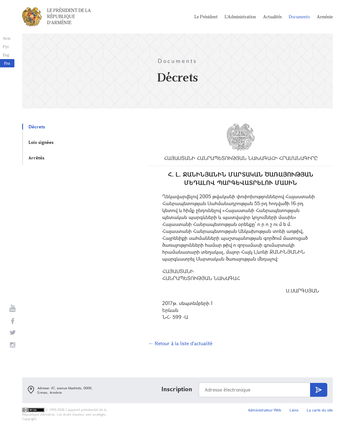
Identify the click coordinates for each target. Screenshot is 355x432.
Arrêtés (36, 158)
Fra (7, 63)
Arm (7, 38)
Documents (299, 17)
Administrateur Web (264, 410)
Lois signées (41, 142)
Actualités (272, 17)
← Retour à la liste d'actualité (180, 343)
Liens (294, 410)
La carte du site (320, 410)
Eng (6, 54)
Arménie (325, 17)
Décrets (37, 126)
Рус (6, 46)
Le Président (206, 17)
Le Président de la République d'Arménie (69, 16)
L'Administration (240, 17)
